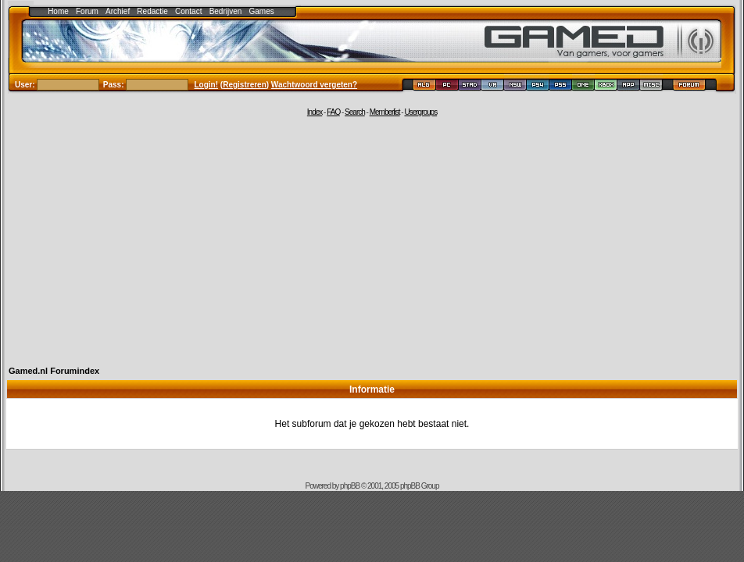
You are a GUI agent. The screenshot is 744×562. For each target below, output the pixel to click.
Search (355, 112)
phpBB (349, 486)
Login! (207, 84)
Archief (118, 11)
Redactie (152, 11)
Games (261, 11)
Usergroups (420, 112)
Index (314, 112)
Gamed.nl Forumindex (54, 370)
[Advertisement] (372, 239)
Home (58, 11)
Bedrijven (225, 11)
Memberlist (385, 112)
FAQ (333, 112)
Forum (87, 11)
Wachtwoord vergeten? (314, 84)
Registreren (244, 84)
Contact (188, 11)
